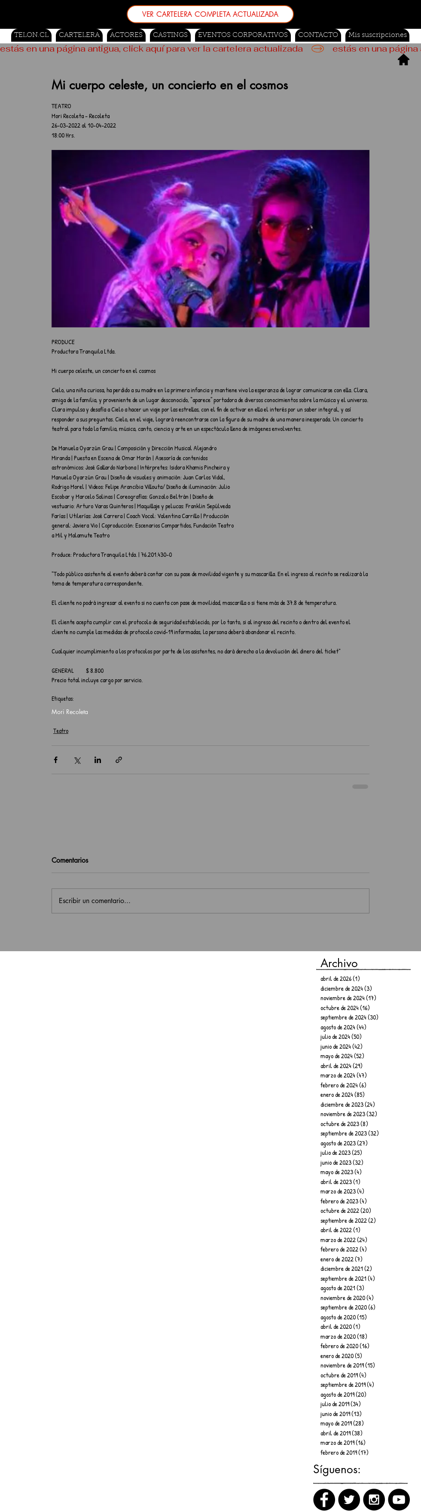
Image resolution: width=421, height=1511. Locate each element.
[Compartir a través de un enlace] (119, 760)
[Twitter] (349, 1500)
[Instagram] (374, 1500)
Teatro (60, 731)
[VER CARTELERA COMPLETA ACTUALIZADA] (210, 14)
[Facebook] (324, 1500)
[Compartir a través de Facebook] (56, 760)
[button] (170, 35)
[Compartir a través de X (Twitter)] (77, 760)
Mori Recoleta (70, 711)
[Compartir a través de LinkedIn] (98, 760)
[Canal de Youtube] (399, 1500)
